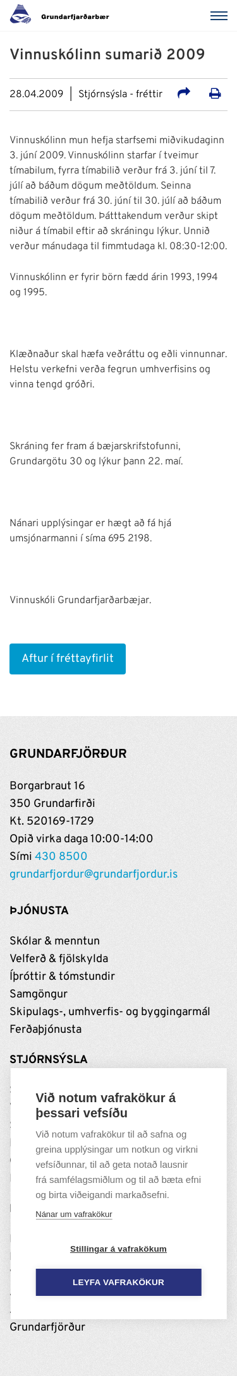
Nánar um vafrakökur (73, 1215)
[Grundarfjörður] (62, 16)
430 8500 (61, 857)
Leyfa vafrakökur (118, 1283)
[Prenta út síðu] (215, 95)
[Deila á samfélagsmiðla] (184, 95)
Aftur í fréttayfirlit (67, 659)
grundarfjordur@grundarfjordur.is (93, 874)
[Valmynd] (221, 16)
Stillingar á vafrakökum (118, 1249)
